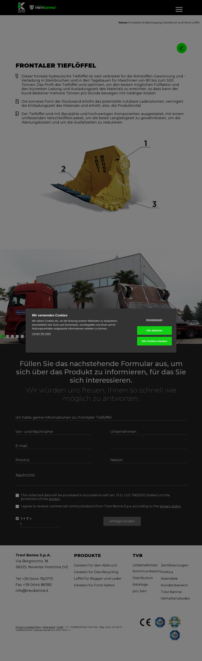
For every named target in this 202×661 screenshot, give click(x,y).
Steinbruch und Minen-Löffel (181, 22)
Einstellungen (151, 320)
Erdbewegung (152, 22)
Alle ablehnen (151, 330)
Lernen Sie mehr (41, 333)
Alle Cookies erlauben (151, 341)
